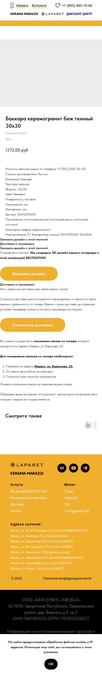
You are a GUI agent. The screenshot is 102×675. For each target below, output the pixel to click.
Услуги (16, 485)
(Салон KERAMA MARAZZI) (66, 557)
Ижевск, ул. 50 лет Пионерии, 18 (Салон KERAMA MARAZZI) (49, 530)
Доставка (17, 504)
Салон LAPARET (60, 563)
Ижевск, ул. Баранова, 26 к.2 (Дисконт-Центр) (39, 536)
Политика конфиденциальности (67, 578)
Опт (67, 504)
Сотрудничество (77, 511)
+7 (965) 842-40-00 (71, 169)
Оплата (15, 511)
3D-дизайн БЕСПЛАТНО (28, 491)
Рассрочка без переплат (28, 498)
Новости (71, 498)
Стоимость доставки (32, 324)
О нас (69, 491)
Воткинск (39, 6)
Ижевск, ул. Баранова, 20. (53, 366)
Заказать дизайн (28, 273)
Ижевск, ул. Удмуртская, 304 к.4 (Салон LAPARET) (42, 541)
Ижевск (22, 6)
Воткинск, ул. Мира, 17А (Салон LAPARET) (38, 568)
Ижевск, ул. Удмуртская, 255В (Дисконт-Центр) (40, 552)
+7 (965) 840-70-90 (77, 6)
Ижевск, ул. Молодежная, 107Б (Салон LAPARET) (42, 546)
